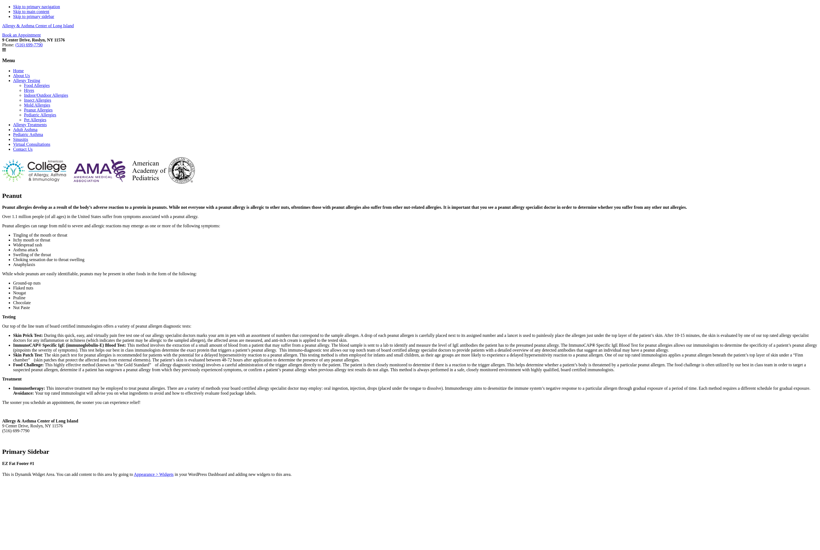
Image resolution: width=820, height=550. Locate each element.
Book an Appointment (21, 35)
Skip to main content (31, 11)
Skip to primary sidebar (33, 16)
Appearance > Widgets (154, 474)
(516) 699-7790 (29, 45)
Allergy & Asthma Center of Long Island (38, 25)
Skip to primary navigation (36, 6)
